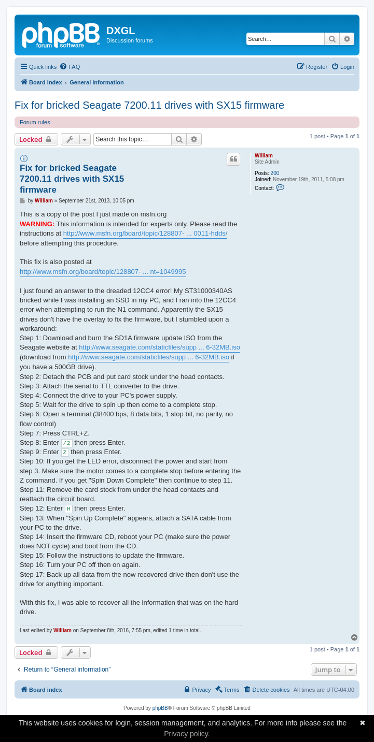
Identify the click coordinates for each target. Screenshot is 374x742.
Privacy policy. (187, 734)
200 (275, 173)
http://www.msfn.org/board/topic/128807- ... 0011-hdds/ (145, 233)
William (264, 155)
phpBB (160, 708)
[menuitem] (69, 67)
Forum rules (35, 122)
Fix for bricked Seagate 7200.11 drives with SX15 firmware (149, 105)
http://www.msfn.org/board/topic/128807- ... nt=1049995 (103, 271)
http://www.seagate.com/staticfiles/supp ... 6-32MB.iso (159, 347)
